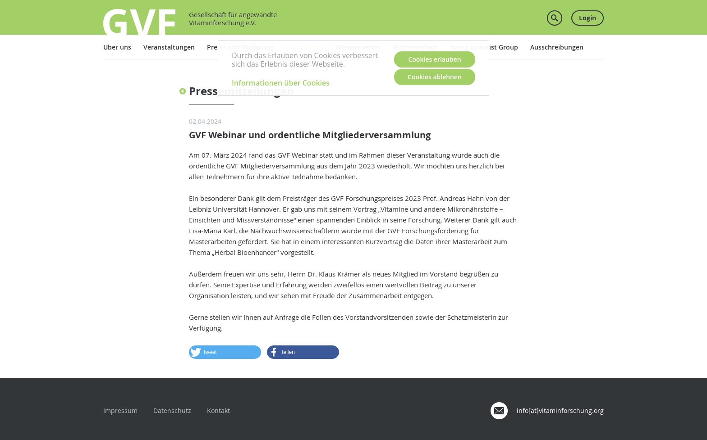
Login (587, 18)
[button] (225, 352)
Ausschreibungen (556, 47)
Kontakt (218, 410)
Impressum (120, 410)
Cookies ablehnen (435, 77)
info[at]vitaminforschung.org (560, 410)
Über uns (117, 47)
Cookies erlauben (434, 59)
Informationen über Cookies (281, 83)
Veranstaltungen (169, 47)
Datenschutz (172, 410)
